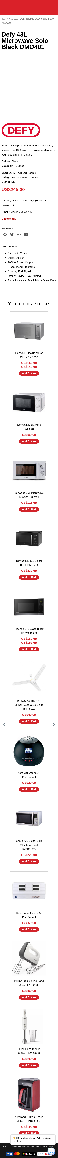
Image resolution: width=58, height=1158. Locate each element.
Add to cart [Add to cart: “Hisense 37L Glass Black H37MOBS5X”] (29, 649)
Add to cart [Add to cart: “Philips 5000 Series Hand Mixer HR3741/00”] (29, 997)
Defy (13, 182)
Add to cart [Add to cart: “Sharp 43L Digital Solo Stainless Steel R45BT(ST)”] (29, 861)
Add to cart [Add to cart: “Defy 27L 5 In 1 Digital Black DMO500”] (29, 577)
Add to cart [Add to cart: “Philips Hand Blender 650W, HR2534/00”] (29, 1065)
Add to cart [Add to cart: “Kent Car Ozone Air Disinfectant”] (29, 789)
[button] (5, 234)
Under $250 (34, 177)
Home (4, 19)
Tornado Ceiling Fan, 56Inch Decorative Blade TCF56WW (29, 705)
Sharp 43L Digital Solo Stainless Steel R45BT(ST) (29, 845)
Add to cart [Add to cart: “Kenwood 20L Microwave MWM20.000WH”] (29, 509)
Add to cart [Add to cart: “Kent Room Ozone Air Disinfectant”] (29, 929)
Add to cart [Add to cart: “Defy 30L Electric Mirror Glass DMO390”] (29, 373)
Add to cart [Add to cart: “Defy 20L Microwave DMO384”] (29, 441)
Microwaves (13, 19)
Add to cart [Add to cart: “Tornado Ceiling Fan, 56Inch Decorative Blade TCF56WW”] (29, 721)
